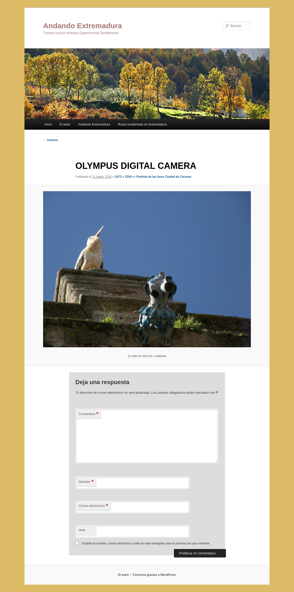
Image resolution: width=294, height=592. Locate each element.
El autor (65, 124)
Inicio (48, 124)
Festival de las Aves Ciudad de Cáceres (163, 176)
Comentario (88, 414)
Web (82, 530)
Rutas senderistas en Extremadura (142, 124)
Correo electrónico (93, 506)
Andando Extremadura (82, 26)
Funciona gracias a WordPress (154, 575)
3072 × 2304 (123, 176)
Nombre (86, 481)
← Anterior (50, 140)
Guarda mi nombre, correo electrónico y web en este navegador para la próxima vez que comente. (146, 543)
